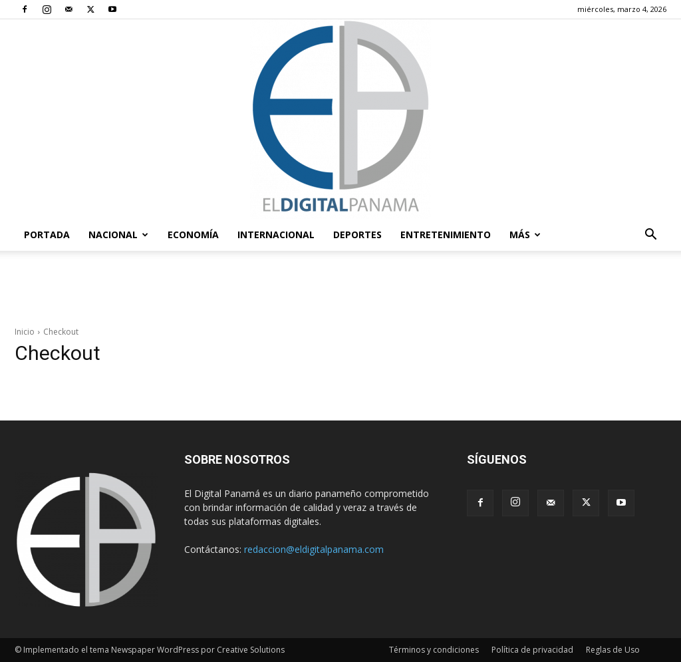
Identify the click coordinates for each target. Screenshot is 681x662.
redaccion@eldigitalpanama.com (314, 549)
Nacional (118, 234)
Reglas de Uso (613, 649)
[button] (650, 236)
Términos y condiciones (434, 649)
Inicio (25, 331)
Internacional (276, 234)
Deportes (357, 234)
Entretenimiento (445, 234)
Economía (193, 234)
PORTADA (47, 234)
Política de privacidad (532, 649)
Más (525, 234)
